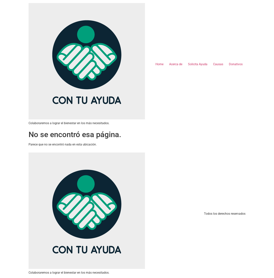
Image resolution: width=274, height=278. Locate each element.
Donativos (236, 64)
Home (159, 64)
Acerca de (175, 64)
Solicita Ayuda (197, 64)
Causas (218, 64)
